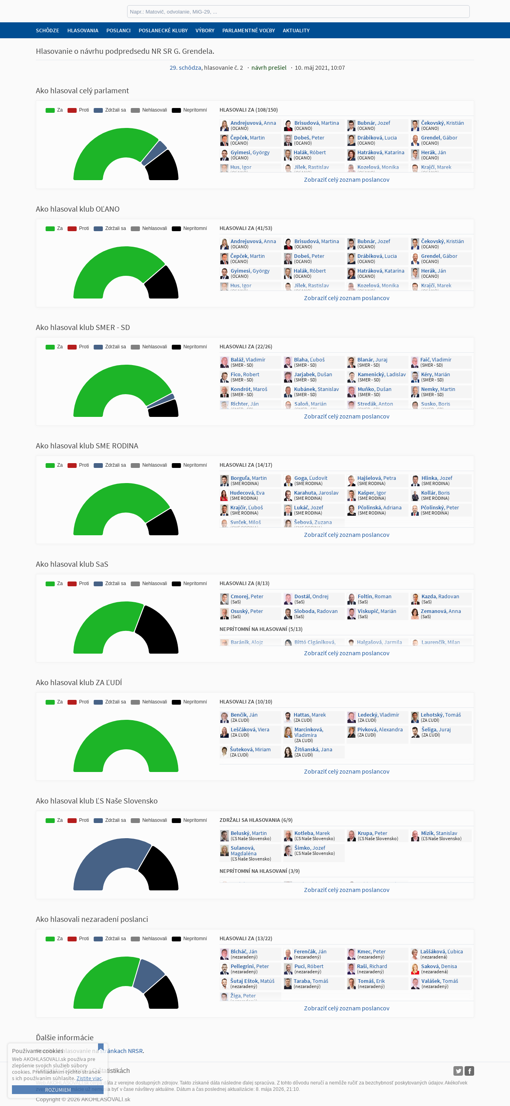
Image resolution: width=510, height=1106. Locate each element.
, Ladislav (382, 374)
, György (250, 152)
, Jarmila (379, 642)
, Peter (309, 137)
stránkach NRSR (121, 1051)
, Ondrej (311, 596)
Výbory (205, 30)
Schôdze (47, 30)
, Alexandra (380, 729)
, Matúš (252, 981)
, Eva (247, 492)
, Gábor (439, 137)
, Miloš (245, 522)
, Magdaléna (244, 850)
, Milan (441, 642)
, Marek (436, 167)
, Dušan (313, 374)
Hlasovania (82, 30)
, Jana (314, 644)
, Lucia (377, 137)
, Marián (435, 374)
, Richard (372, 966)
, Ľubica (441, 951)
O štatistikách (111, 1070)
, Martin (247, 137)
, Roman (375, 596)
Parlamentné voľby (248, 30)
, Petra (376, 478)
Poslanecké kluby (163, 30)
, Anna (253, 123)
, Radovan (440, 596)
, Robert (245, 374)
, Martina (316, 123)
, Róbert (310, 152)
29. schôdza (185, 67)
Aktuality (296, 30)
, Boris (435, 404)
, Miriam (250, 749)
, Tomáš (441, 714)
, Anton (375, 404)
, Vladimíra (308, 732)
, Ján (433, 152)
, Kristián (442, 123)
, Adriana (380, 507)
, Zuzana (313, 522)
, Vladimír (248, 359)
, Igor (240, 167)
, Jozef (373, 123)
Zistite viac (89, 1078)
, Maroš (249, 389)
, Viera (250, 729)
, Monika (378, 167)
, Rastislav (311, 167)
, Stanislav (316, 389)
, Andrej (314, 884)
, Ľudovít (311, 478)
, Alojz (247, 642)
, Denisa (439, 966)
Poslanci (118, 30)
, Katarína (380, 152)
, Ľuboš (309, 359)
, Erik (371, 981)
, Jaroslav (316, 492)
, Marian (249, 884)
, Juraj (372, 359)
